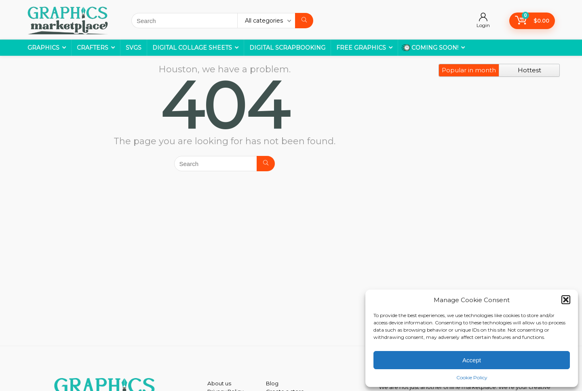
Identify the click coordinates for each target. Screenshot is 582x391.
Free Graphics (361, 47)
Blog (272, 383)
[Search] (304, 20)
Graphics (43, 47)
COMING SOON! (429, 47)
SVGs (133, 47)
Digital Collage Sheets (192, 47)
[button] (566, 300)
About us (219, 383)
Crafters (92, 47)
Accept (471, 360)
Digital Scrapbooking (287, 47)
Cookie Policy (471, 377)
